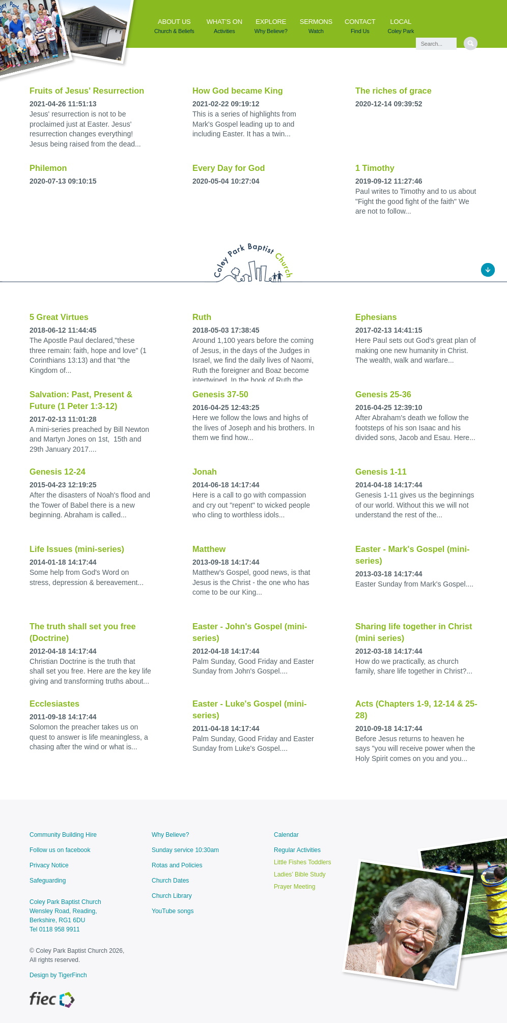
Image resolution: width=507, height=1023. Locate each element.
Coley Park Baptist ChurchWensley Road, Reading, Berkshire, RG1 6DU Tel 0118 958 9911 (65, 915)
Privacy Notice (49, 865)
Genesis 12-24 (58, 471)
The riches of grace (393, 90)
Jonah (204, 471)
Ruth (201, 316)
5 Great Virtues (59, 316)
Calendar (286, 834)
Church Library (172, 895)
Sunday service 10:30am (185, 850)
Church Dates (170, 880)
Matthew (209, 548)
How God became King (237, 90)
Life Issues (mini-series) (77, 548)
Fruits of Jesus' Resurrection (87, 90)
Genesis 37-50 (220, 394)
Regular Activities (297, 850)
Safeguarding (48, 880)
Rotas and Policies (177, 865)
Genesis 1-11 (381, 471)
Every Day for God (228, 167)
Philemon (48, 167)
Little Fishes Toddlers (302, 862)
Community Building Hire (63, 834)
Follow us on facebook (60, 850)
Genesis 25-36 (383, 394)
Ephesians (376, 316)
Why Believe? (170, 834)
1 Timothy (375, 167)
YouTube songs (173, 911)
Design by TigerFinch (58, 975)
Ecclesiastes (54, 703)
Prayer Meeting (294, 886)
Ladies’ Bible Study (300, 874)
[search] (470, 43)
